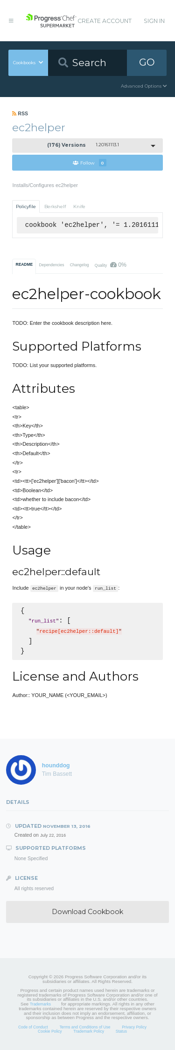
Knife (79, 206)
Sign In (154, 20)
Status (121, 1031)
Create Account (104, 20)
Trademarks (40, 1004)
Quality (110, 265)
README (24, 264)
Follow (89, 162)
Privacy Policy (134, 1027)
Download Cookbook (87, 912)
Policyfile (26, 206)
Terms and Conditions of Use (84, 1027)
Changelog (79, 264)
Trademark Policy (88, 1031)
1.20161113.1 (83, 145)
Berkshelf (55, 206)
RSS (20, 113)
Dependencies (51, 264)
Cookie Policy (50, 1031)
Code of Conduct (33, 1027)
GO (147, 62)
